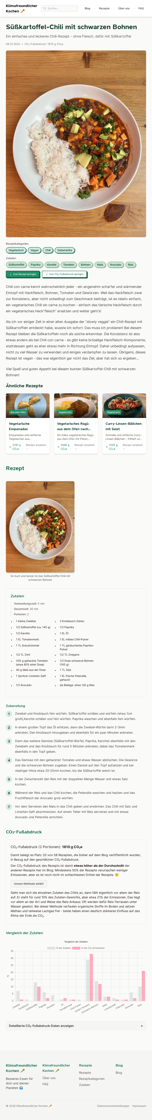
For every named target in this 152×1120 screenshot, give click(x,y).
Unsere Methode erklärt (29, 883)
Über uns (124, 8)
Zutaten (84, 1085)
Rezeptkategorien (92, 1079)
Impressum (139, 1105)
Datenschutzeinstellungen (113, 1105)
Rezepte (104, 8)
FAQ (141, 8)
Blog (87, 8)
